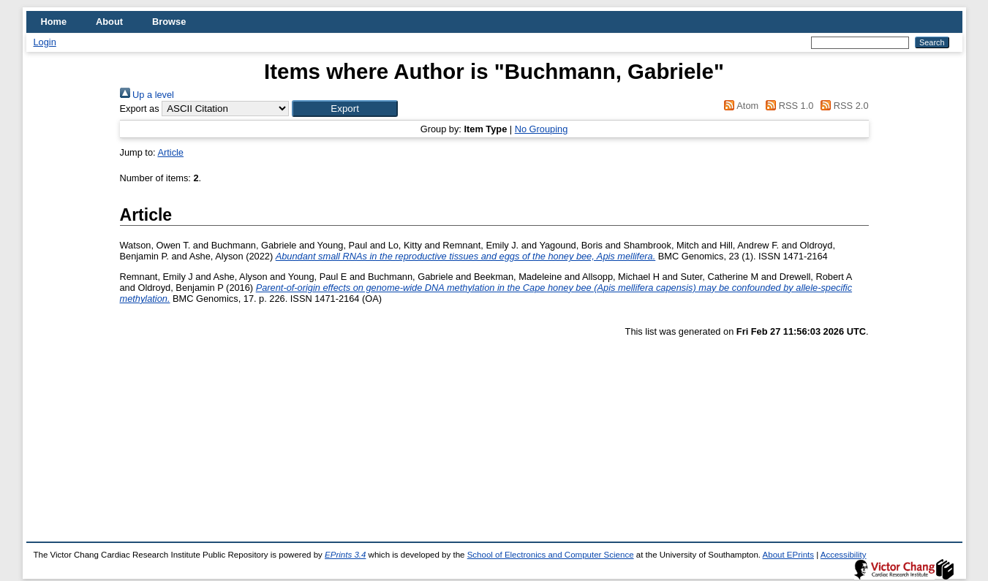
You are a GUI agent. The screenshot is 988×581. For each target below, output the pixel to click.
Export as (139, 108)
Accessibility (844, 554)
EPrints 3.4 (345, 554)
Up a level (147, 94)
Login (45, 42)
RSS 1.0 (787, 105)
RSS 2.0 (842, 105)
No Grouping (541, 129)
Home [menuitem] (54, 21)
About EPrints (788, 554)
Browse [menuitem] (169, 21)
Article (170, 152)
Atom (739, 105)
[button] (345, 108)
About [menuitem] (109, 21)
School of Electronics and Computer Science (550, 554)
